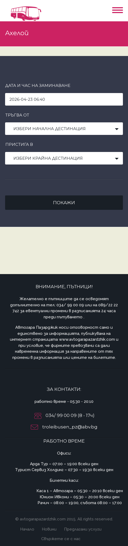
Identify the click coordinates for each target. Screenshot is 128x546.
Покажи (64, 202)
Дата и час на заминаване (37, 85)
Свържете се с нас (61, 538)
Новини (49, 529)
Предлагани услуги (82, 529)
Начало (27, 529)
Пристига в (19, 144)
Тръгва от (17, 115)
